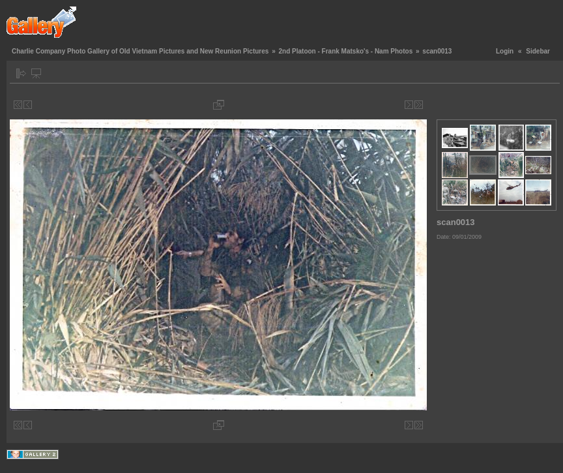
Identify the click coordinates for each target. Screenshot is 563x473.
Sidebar (538, 51)
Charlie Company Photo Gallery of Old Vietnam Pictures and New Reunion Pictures (140, 51)
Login (504, 51)
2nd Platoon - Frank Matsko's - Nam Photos (345, 51)
